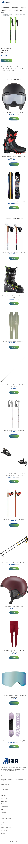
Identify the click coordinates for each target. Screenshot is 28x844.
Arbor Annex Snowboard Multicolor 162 (14, 202)
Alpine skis (13, 46)
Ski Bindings (4, 801)
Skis (9, 46)
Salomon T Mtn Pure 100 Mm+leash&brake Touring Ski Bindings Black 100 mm (14, 474)
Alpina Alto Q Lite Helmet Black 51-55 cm (14, 113)
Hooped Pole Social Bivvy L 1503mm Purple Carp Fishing (14, 385)
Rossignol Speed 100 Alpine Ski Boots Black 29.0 (14, 296)
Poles (18, 46)
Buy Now (6, 60)
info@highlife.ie (5, 784)
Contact (3, 825)
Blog (2, 822)
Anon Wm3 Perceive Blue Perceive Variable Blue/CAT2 (14, 696)
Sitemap (3, 833)
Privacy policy (4, 830)
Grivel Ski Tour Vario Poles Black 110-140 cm (14, 563)
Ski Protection (4, 806)
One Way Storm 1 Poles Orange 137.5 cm (14, 519)
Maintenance (4, 798)
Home (2, 12)
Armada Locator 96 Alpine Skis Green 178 (14, 341)
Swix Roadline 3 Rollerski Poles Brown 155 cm (14, 252)
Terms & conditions (6, 827)
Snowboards (4, 812)
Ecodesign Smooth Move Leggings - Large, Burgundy (14, 651)
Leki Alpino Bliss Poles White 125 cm (14, 430)
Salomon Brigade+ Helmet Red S (14, 606)
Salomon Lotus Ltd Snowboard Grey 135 (14, 741)
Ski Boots (3, 804)
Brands (3, 792)
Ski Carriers (4, 795)
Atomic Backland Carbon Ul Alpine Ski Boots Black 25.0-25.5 (14, 157)
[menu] (25, 2)
